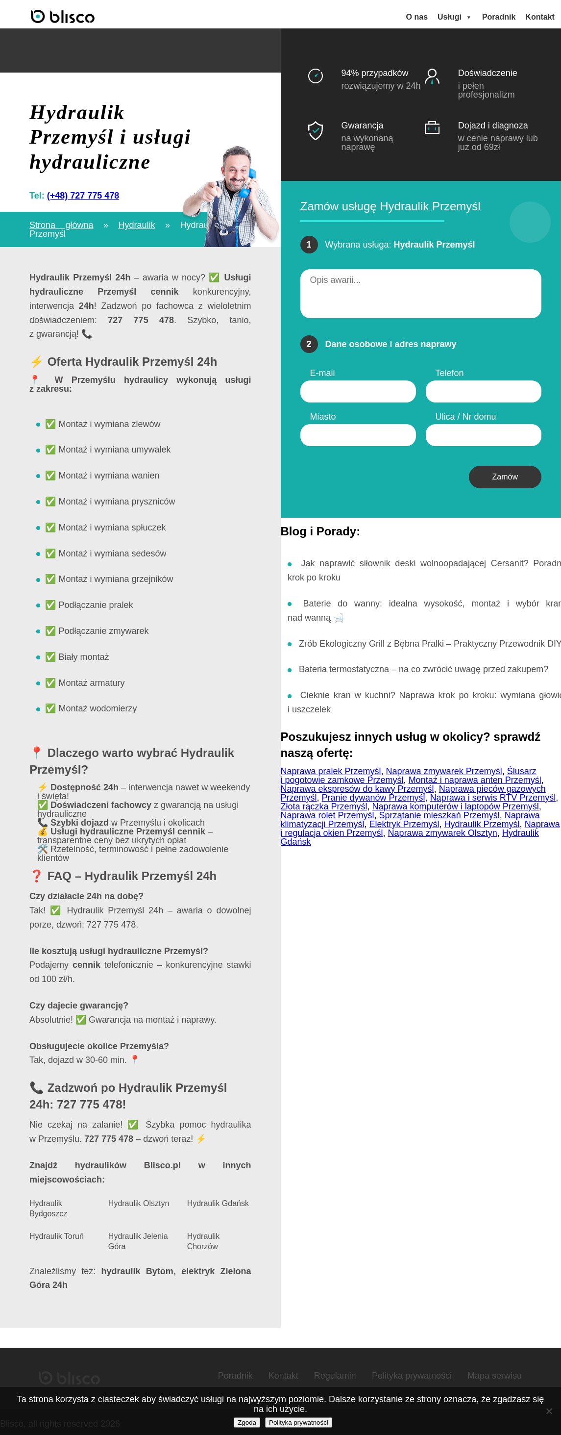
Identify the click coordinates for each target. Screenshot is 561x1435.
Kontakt (541, 15)
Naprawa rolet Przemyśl (327, 812)
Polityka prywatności (412, 1373)
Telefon (450, 370)
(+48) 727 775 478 (83, 193)
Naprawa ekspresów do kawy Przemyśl (357, 786)
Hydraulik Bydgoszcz (48, 1205)
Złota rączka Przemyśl (324, 803)
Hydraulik (137, 222)
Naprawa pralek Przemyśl (331, 768)
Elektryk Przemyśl (404, 821)
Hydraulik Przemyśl (482, 821)
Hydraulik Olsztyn (138, 1200)
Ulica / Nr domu (466, 413)
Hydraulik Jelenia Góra (138, 1238)
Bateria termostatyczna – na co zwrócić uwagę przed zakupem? (423, 666)
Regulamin (335, 1373)
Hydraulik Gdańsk (218, 1200)
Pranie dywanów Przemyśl (373, 795)
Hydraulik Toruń (56, 1233)
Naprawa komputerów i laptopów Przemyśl (455, 803)
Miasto (323, 413)
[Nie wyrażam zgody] (549, 1411)
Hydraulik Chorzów (203, 1238)
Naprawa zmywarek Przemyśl (444, 768)
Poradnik (500, 15)
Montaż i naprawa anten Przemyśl (475, 777)
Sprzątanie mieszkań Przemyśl (439, 812)
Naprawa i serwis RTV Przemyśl (493, 795)
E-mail (322, 370)
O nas (418, 15)
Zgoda (247, 1422)
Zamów (505, 474)
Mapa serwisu (494, 1373)
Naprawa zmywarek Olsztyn (442, 830)
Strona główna (61, 222)
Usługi (456, 15)
